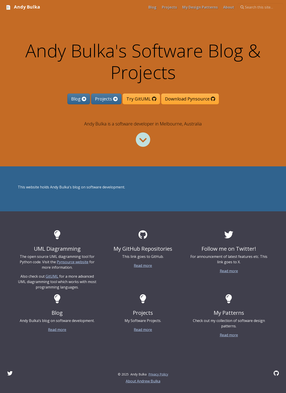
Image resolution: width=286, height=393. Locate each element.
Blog (78, 99)
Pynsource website (72, 261)
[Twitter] (10, 373)
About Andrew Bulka (143, 381)
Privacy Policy (158, 374)
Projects (106, 99)
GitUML (52, 276)
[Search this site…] (260, 7)
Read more (143, 265)
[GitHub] (276, 373)
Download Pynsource (190, 99)
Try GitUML (141, 99)
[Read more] (143, 139)
